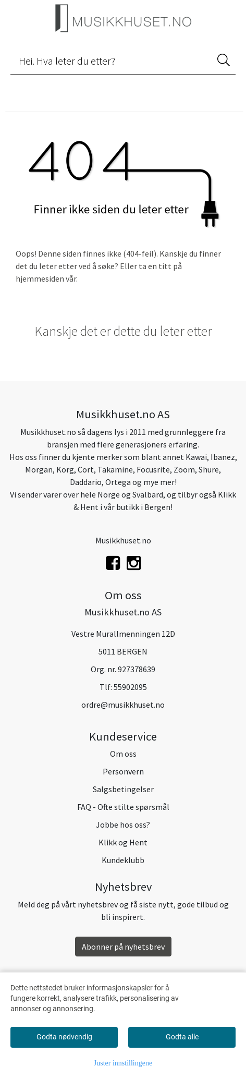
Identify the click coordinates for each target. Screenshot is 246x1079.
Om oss (123, 753)
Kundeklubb (123, 860)
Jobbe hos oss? (123, 824)
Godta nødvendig (64, 1037)
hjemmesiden (40, 278)
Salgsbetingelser (123, 789)
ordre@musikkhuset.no (123, 704)
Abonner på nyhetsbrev (123, 946)
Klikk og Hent (123, 842)
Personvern (123, 771)
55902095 (130, 687)
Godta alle (182, 1037)
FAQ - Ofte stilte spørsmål (123, 807)
